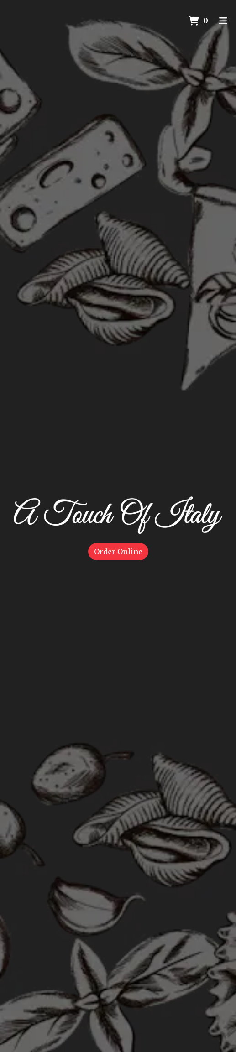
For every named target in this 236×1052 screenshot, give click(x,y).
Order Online (118, 551)
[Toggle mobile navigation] (223, 20)
